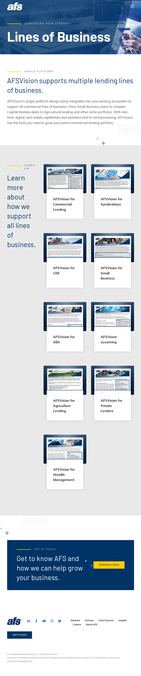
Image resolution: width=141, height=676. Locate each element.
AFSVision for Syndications (111, 202)
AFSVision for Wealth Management (64, 475)
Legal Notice (101, 658)
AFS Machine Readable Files (19, 662)
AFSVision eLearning (109, 340)
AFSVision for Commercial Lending (64, 204)
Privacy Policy (114, 658)
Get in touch (20, 635)
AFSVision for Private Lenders (111, 406)
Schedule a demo (109, 565)
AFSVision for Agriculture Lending (64, 406)
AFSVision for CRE (64, 271)
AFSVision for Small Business (111, 273)
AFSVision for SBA (64, 340)
